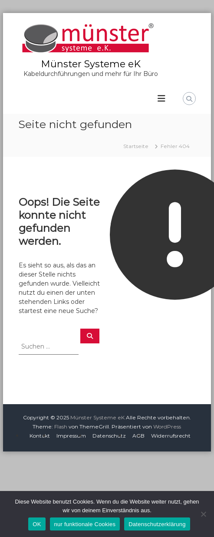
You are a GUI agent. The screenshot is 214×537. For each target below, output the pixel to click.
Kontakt (40, 435)
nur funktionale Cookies (85, 524)
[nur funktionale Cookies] (203, 514)
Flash (60, 426)
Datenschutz (109, 435)
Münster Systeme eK (91, 64)
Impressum (71, 435)
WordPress (167, 426)
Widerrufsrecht (171, 435)
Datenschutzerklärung (156, 524)
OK (37, 524)
